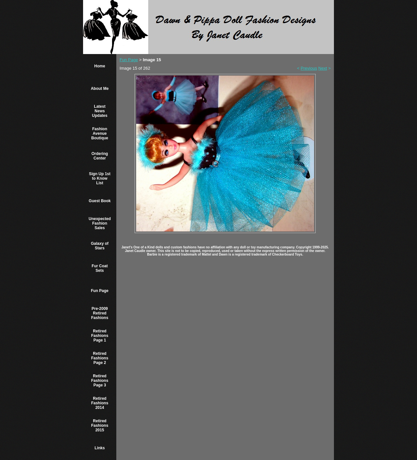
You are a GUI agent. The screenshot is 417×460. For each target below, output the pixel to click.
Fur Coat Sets (100, 268)
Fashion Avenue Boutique (99, 133)
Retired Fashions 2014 (99, 403)
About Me (100, 88)
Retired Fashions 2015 (99, 425)
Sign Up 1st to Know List (99, 178)
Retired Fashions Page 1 (99, 335)
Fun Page (99, 290)
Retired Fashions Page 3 (99, 380)
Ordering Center (100, 155)
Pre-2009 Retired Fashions (99, 313)
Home (99, 66)
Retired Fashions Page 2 (99, 358)
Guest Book (99, 201)
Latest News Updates (99, 111)
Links (99, 448)
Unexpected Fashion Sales (100, 223)
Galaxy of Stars (99, 245)
